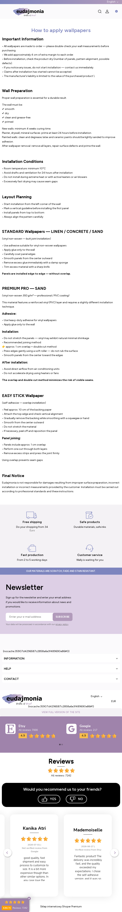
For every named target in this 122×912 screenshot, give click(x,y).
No (76, 799)
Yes (49, 799)
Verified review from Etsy (34, 849)
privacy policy (61, 624)
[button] (5, 11)
